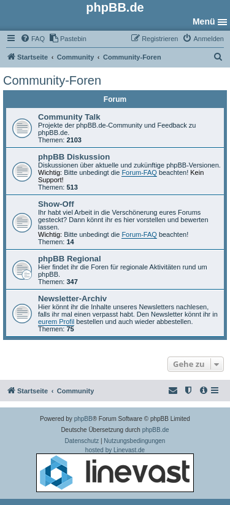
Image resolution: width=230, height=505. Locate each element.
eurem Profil (56, 321)
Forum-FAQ (138, 172)
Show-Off (56, 204)
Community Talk (69, 116)
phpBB (83, 418)
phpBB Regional (69, 258)
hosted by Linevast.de (115, 469)
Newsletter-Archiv (72, 298)
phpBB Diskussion (74, 156)
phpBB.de (155, 429)
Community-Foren (52, 80)
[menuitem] (32, 38)
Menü (204, 21)
